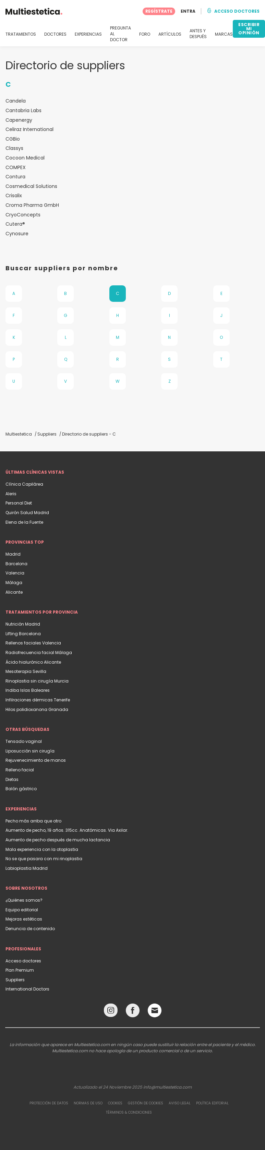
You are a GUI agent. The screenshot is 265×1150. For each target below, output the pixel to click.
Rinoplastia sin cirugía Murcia (37, 681)
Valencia (14, 573)
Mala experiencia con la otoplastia (41, 849)
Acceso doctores (23, 961)
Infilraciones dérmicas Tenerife (37, 700)
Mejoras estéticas (23, 919)
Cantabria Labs (23, 110)
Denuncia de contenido (30, 929)
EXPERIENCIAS (88, 34)
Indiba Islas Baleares (27, 690)
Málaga (13, 582)
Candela (15, 101)
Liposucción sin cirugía (30, 751)
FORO (144, 34)
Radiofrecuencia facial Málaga (38, 652)
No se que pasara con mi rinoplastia (43, 859)
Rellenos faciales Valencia (33, 643)
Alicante (14, 592)
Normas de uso (88, 1103)
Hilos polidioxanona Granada (36, 709)
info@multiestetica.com (167, 1087)
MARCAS (224, 34)
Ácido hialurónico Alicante (33, 662)
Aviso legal (180, 1103)
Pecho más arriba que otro (33, 821)
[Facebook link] (133, 1012)
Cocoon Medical (25, 158)
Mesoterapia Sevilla (25, 671)
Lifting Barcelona (23, 634)
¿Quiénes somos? (24, 900)
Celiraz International (29, 129)
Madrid (13, 554)
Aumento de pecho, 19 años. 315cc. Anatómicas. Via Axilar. (66, 830)
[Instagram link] (111, 1012)
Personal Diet (18, 503)
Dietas (12, 779)
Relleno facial (19, 770)
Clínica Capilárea (24, 484)
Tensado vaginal (23, 741)
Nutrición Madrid (22, 624)
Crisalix (13, 195)
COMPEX (15, 167)
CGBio (12, 139)
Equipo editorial (21, 910)
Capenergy (18, 120)
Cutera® (15, 224)
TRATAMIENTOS (20, 34)
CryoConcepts (22, 215)
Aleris (10, 494)
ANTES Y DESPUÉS (198, 33)
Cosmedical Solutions (31, 186)
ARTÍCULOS (169, 34)
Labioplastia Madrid (26, 868)
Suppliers (15, 980)
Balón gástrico (21, 789)
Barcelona (16, 564)
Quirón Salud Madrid (27, 512)
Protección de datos (48, 1103)
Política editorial (212, 1103)
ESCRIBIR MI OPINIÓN (249, 29)
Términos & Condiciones (129, 1112)
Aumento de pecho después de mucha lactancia (57, 840)
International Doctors (27, 989)
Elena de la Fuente (24, 522)
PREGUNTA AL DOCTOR (120, 34)
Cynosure (16, 233)
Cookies (115, 1103)
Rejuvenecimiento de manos (35, 760)
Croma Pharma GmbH (32, 205)
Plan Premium (19, 970)
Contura (15, 177)
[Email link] (154, 1010)
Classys (14, 148)
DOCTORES (55, 34)
